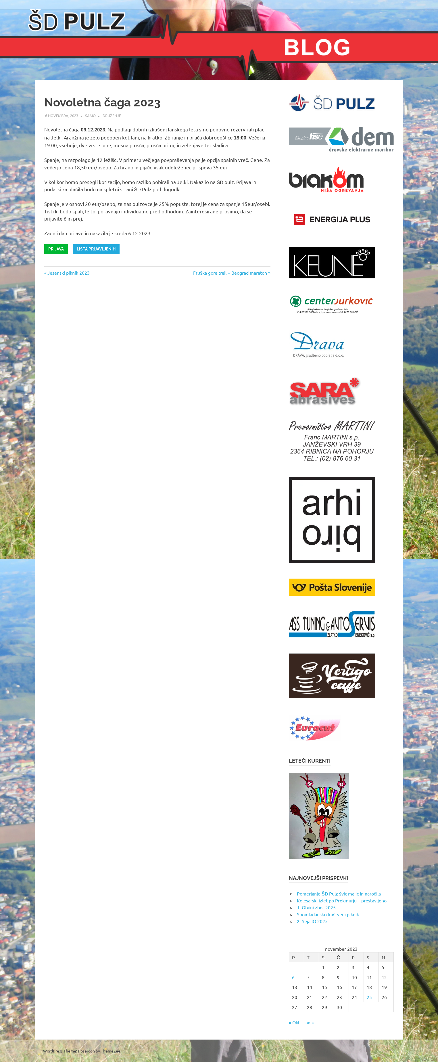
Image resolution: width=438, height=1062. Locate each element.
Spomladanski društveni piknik (328, 914)
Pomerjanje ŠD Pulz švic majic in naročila (339, 893)
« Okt (294, 1022)
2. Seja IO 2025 (312, 921)
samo (90, 115)
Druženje (112, 115)
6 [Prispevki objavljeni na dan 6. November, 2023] (293, 977)
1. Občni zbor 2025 (316, 907)
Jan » (308, 1022)
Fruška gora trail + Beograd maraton (230, 272)
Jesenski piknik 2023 (68, 272)
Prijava (56, 249)
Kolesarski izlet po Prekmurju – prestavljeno (342, 900)
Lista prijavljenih (96, 249)
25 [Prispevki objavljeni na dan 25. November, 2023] (369, 997)
